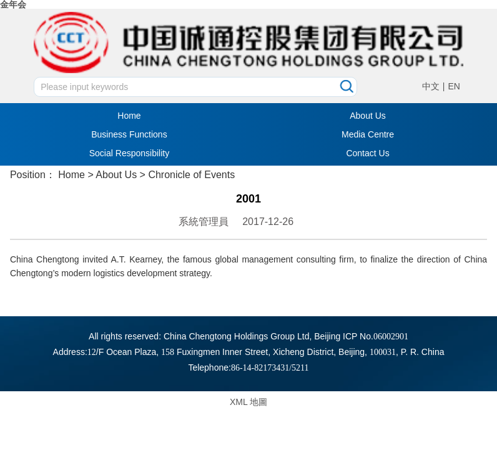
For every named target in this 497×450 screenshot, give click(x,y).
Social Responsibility (129, 153)
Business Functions (129, 134)
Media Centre (368, 134)
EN (454, 86)
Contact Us (367, 153)
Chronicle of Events (191, 174)
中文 (431, 86)
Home (128, 116)
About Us (368, 116)
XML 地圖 (248, 402)
